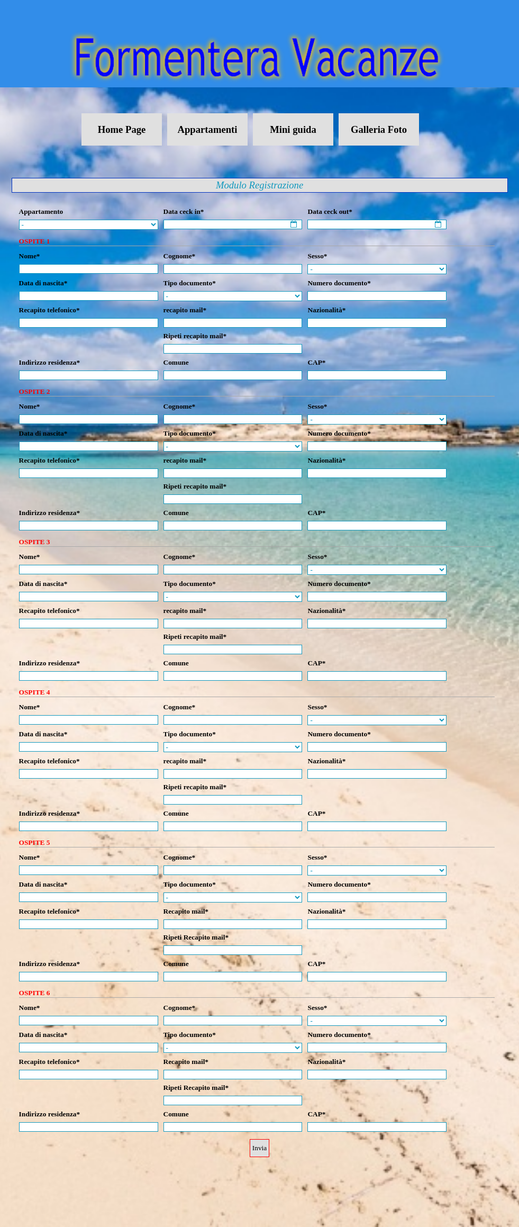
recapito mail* (185, 310)
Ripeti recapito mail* (195, 336)
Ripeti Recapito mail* (196, 937)
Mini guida (293, 129)
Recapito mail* (186, 911)
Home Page (122, 129)
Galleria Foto (379, 129)
